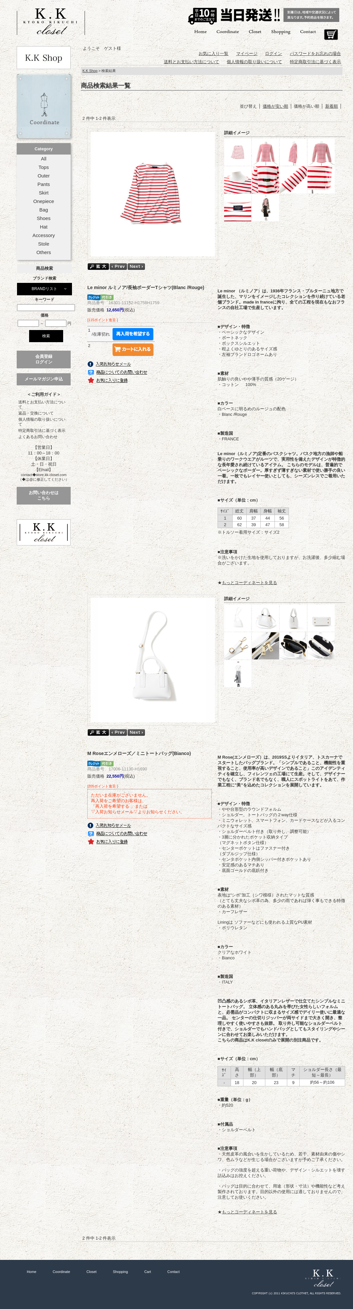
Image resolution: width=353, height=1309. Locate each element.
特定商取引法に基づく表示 (41, 431)
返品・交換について (36, 413)
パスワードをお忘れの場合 (315, 53)
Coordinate (228, 31)
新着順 (331, 106)
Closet (255, 31)
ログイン (273, 53)
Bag (43, 209)
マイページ (246, 53)
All (43, 158)
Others (43, 252)
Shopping (281, 31)
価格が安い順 (275, 106)
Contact (308, 31)
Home (200, 31)
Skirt (44, 192)
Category (44, 148)
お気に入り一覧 (213, 53)
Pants (44, 184)
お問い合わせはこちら (44, 495)
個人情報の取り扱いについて (41, 421)
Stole (43, 244)
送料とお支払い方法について (41, 404)
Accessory (43, 235)
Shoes (43, 218)
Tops (44, 167)
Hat (43, 227)
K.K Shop (89, 71)
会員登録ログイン (43, 359)
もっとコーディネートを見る (249, 582)
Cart (331, 34)
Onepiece (43, 201)
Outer (44, 175)
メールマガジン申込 (44, 379)
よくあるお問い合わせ (38, 437)
